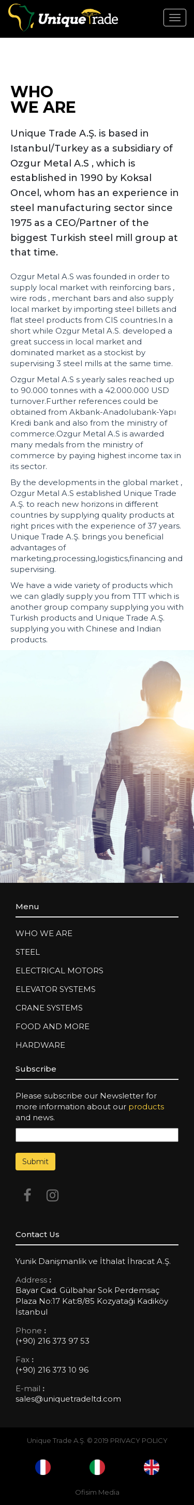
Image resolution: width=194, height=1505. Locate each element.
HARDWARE (40, 1045)
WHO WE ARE (44, 933)
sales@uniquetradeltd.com (68, 1399)
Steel (28, 952)
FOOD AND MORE (52, 1026)
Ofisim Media (97, 1492)
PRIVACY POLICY (139, 1440)
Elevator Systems (56, 989)
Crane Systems (49, 1008)
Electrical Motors (59, 970)
